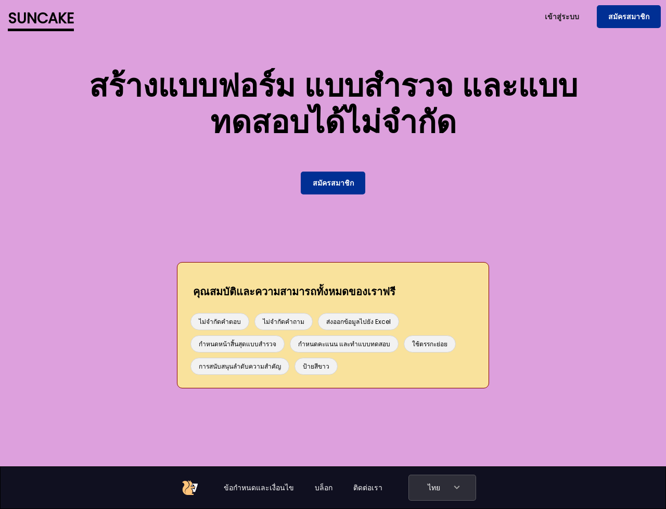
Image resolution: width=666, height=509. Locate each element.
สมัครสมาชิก (628, 16)
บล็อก (323, 487)
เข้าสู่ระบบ (562, 16)
